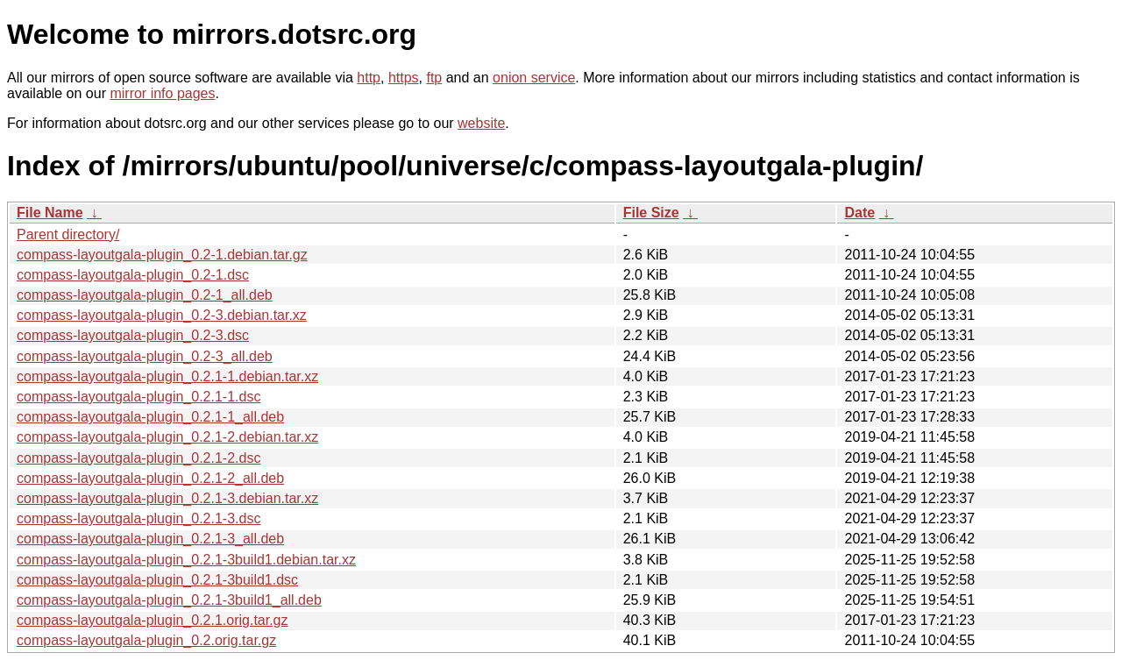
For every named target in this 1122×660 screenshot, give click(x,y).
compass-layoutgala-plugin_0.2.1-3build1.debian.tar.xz (186, 559)
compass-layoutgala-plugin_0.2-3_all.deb (145, 356)
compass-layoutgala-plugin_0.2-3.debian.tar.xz (162, 315)
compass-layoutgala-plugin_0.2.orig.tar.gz (146, 640)
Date (859, 212)
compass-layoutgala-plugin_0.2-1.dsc (133, 274)
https (403, 77)
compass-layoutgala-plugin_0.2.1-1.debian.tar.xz (167, 376)
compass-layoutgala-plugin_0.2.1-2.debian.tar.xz (167, 436)
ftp (434, 77)
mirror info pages (162, 93)
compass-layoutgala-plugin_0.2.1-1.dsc (138, 396)
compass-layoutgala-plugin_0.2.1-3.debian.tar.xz (167, 498)
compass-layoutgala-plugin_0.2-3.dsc (133, 335)
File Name (50, 212)
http (368, 77)
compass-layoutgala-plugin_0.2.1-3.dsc (138, 518)
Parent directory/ (68, 234)
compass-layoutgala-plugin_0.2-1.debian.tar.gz (162, 254)
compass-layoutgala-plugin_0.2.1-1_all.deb (150, 416)
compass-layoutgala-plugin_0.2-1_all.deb (145, 294)
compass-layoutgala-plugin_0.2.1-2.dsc (138, 458)
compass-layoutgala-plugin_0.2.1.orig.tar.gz (152, 620)
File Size (651, 212)
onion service (534, 77)
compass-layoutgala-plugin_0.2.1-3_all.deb (150, 538)
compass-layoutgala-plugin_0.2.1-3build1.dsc (157, 579)
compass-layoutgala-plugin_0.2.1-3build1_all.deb (169, 600)
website (481, 123)
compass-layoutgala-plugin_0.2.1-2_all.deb (150, 478)
